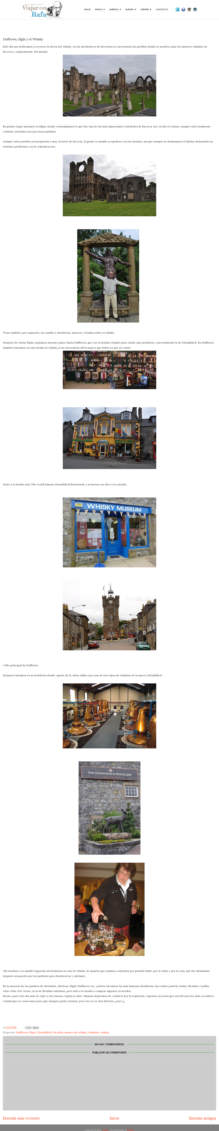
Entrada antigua (202, 1118)
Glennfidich (44, 1032)
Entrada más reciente (21, 1118)
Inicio (87, 9)
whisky (105, 1032)
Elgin (32, 1032)
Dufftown (22, 1032)
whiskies (93, 1032)
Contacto (162, 9)
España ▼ (146, 9)
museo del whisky (76, 1032)
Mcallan (58, 1032)
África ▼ (100, 9)
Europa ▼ (131, 9)
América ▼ (115, 9)
